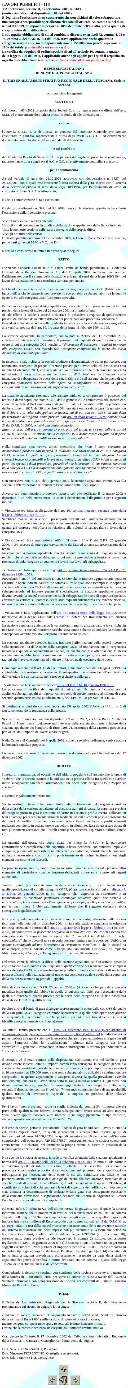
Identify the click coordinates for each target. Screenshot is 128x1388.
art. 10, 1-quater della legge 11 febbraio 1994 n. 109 (55, 1162)
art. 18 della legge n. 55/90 (86, 417)
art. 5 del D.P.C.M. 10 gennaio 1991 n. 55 (85, 685)
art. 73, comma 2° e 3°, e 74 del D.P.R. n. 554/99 (67, 430)
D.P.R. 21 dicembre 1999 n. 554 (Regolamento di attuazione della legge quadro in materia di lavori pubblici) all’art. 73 (64, 1032)
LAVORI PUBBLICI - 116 (26, 4)
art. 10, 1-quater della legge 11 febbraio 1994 (81, 928)
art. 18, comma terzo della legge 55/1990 (87, 613)
